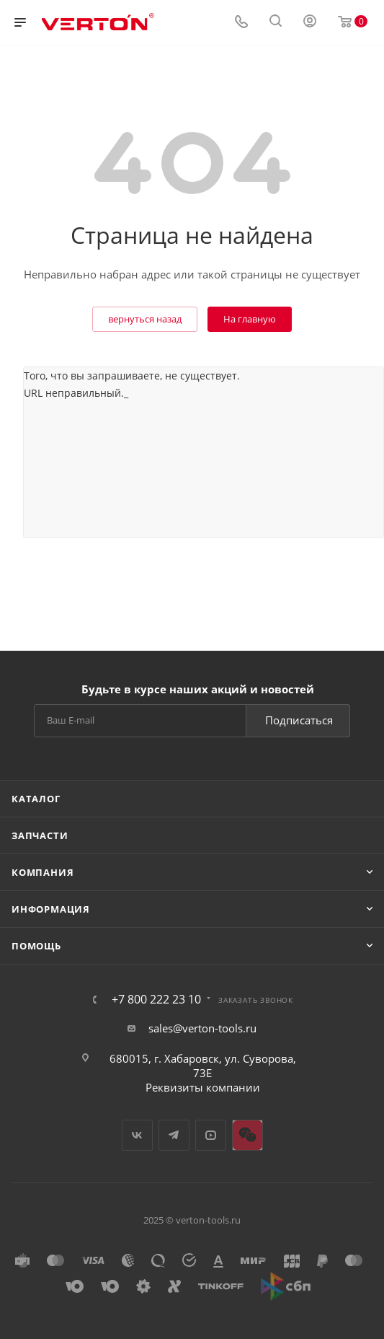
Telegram (173, 1135)
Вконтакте (137, 1135)
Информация (51, 909)
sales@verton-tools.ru (202, 1028)
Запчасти (40, 835)
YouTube (210, 1135)
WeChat (247, 1135)
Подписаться (299, 720)
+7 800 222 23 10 (156, 999)
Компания (42, 872)
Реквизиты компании (203, 1087)
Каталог (36, 798)
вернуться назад (145, 318)
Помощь (36, 945)
